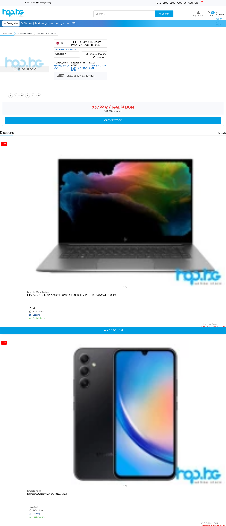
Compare (99, 57)
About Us (182, 3)
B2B (73, 23)
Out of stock (113, 120)
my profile (198, 13)
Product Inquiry (96, 54)
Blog (165, 3)
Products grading (44, 23)
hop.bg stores (62, 23)
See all (222, 133)
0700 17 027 (31, 3)
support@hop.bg (44, 3)
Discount (27, 23)
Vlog (172, 3)
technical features (64, 49)
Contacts (193, 3)
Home (158, 3)
